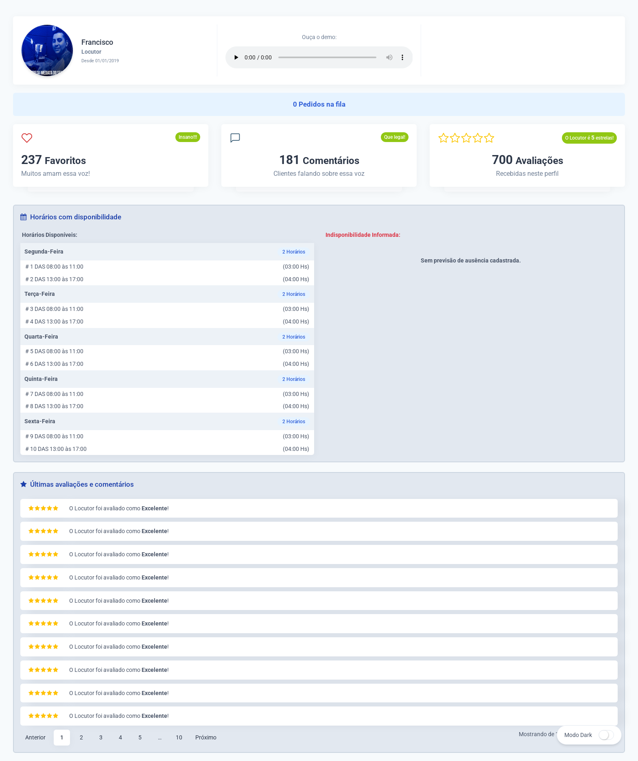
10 (179, 737)
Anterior (35, 737)
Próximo (205, 737)
